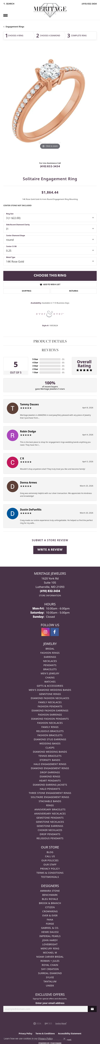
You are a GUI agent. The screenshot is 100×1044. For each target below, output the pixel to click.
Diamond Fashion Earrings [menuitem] (50, 710)
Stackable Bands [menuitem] (50, 801)
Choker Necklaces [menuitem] (50, 830)
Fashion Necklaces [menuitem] (50, 722)
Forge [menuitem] (50, 923)
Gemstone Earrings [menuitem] (50, 825)
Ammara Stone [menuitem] (50, 890)
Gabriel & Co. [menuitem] (50, 927)
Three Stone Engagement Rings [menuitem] (50, 793)
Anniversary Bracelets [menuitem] (49, 809)
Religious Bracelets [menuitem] (50, 731)
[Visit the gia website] (37, 1023)
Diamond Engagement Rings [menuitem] (50, 768)
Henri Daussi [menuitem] (50, 932)
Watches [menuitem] (50, 681)
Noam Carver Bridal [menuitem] (50, 956)
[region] (50, 103)
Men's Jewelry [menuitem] (50, 673)
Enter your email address (50, 1003)
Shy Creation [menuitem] (50, 969)
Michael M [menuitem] (50, 952)
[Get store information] (50, 595)
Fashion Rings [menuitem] (50, 652)
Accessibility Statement (69, 1033)
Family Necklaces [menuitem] (50, 702)
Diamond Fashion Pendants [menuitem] (50, 718)
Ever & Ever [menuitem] (50, 915)
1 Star (35, 372)
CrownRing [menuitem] (50, 911)
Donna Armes (28, 482)
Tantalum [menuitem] (50, 981)
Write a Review (50, 549)
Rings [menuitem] (50, 805)
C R (22, 458)
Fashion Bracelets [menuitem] (49, 735)
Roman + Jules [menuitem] (50, 960)
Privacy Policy (50, 868)
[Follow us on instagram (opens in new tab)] (45, 632)
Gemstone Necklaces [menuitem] (50, 821)
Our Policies (50, 860)
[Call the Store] (50, 591)
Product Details (50, 341)
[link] (89, 3)
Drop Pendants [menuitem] (50, 834)
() (63, 359)
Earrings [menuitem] (50, 656)
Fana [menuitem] (50, 919)
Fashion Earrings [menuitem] (50, 714)
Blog (50, 852)
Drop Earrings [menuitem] (50, 772)
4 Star (35, 362)
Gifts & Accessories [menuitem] (50, 685)
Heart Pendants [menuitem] (50, 780)
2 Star (35, 369)
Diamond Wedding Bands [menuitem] (50, 751)
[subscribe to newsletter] (92, 1009)
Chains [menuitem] (50, 677)
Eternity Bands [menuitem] (50, 760)
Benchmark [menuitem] (50, 894)
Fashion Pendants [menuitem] (50, 706)
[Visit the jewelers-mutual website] (61, 1023)
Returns (73, 291)
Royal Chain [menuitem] (50, 964)
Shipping (26, 291)
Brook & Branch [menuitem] (50, 903)
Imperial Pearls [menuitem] (50, 936)
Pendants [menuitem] (50, 665)
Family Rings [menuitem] (49, 727)
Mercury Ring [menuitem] (50, 948)
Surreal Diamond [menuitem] (50, 973)
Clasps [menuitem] (50, 747)
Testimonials (50, 876)
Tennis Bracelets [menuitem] (49, 755)
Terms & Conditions (50, 872)
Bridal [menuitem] (50, 648)
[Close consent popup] (64, 1039)
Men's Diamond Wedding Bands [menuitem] (50, 689)
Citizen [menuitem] (50, 907)
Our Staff (50, 864)
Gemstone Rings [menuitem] (50, 694)
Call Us (50, 856)
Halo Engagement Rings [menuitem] (50, 764)
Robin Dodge (28, 431)
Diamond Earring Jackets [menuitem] (50, 784)
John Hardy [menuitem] (50, 940)
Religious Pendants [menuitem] (50, 838)
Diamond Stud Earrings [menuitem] (50, 739)
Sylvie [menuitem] (50, 977)
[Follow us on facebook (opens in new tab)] (54, 632)
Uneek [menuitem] (50, 985)
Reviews (50, 350)
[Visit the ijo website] (48, 1023)
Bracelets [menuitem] (50, 669)
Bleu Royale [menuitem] (50, 899)
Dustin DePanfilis (30, 509)
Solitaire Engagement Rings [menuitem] (50, 797)
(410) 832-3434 (50, 166)
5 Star (35, 359)
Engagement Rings (15, 26)
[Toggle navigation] (5, 15)
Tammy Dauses (29, 404)
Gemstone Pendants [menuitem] (50, 817)
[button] (8, 3)
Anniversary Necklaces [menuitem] (50, 813)
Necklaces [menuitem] (50, 661)
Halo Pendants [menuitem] (50, 788)
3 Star (35, 365)
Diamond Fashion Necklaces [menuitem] (50, 698)
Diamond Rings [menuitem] (50, 776)
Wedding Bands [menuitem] (49, 743)
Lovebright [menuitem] (50, 944)
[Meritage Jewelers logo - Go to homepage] (50, 10)
